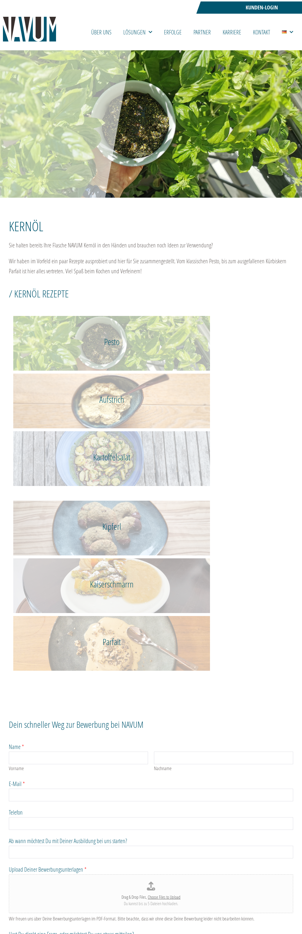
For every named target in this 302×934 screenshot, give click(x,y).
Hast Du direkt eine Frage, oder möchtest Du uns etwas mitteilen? (71, 703)
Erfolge (173, 32)
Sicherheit (252, 901)
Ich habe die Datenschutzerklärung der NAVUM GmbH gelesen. (89, 742)
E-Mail (17, 553)
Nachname (163, 537)
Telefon (16, 581)
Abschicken (28, 825)
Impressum (279, 901)
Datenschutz (22, 732)
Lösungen (137, 32)
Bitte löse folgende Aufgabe (36, 773)
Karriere (232, 32)
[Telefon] (151, 593)
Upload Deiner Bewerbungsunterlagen (47, 638)
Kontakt (261, 32)
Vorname (16, 537)
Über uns (101, 32)
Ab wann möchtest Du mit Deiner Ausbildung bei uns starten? (68, 610)
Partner (202, 32)
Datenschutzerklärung (29, 758)
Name (16, 516)
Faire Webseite (192, 901)
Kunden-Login (262, 7)
